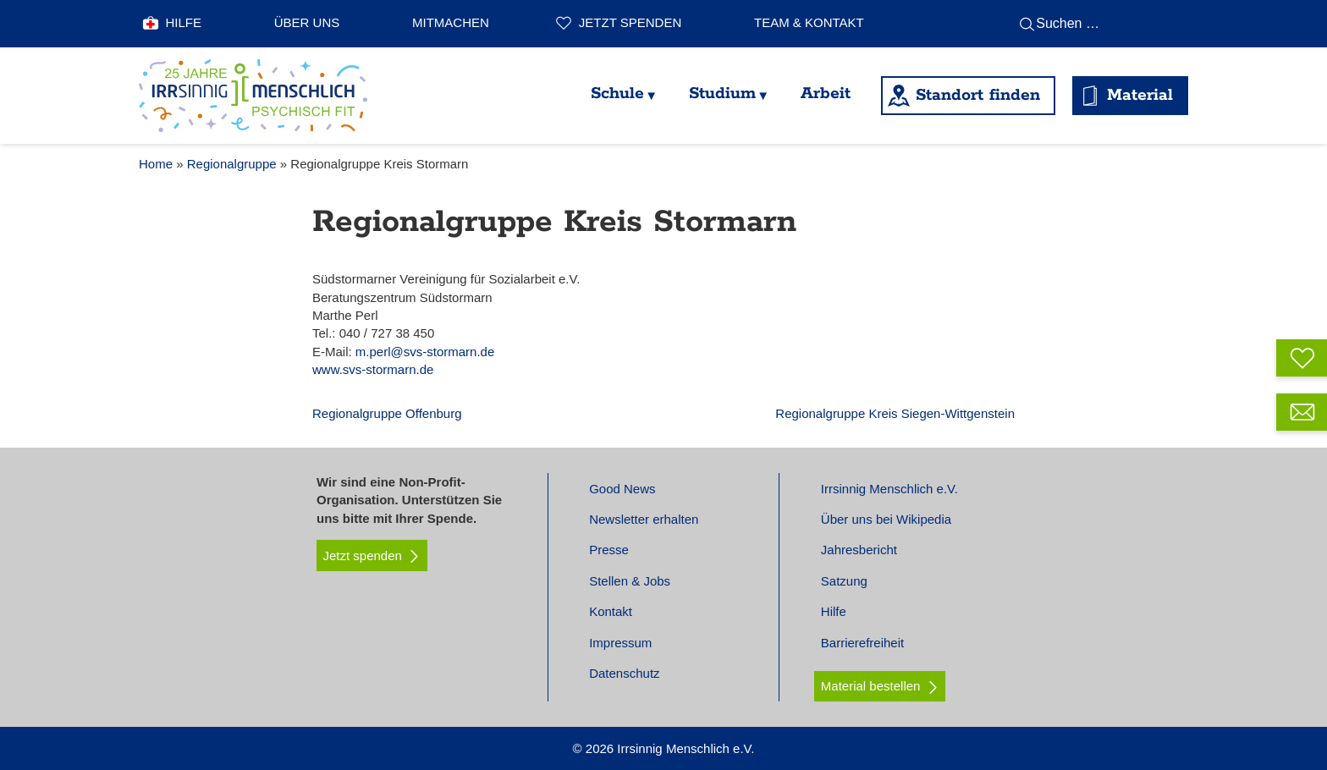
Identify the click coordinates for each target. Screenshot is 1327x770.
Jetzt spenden (630, 22)
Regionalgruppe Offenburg (387, 413)
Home (156, 164)
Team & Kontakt (809, 22)
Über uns (307, 22)
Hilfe (184, 22)
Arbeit (826, 93)
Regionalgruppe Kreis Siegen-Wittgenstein (895, 413)
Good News (622, 488)
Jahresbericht (859, 549)
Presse (609, 549)
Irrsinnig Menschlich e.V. (889, 488)
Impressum (620, 642)
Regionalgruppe (232, 164)
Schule (617, 93)
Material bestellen (871, 686)
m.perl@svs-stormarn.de (424, 351)
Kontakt (610, 611)
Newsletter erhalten (643, 519)
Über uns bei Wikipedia (886, 519)
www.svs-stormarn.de (372, 369)
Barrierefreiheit (862, 642)
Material (1140, 95)
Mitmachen (450, 22)
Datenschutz (624, 673)
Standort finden (978, 95)
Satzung (844, 581)
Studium (722, 93)
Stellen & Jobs (629, 581)
